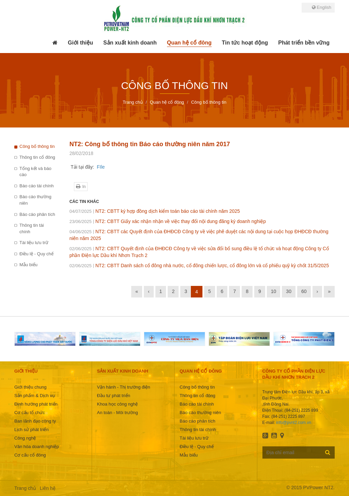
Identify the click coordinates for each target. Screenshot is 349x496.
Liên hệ (48, 488)
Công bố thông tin (37, 146)
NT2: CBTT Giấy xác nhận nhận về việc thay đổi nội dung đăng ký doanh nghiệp (168, 221)
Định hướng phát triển (36, 404)
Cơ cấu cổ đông (30, 455)
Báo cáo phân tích (37, 214)
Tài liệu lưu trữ (33, 242)
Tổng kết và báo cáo (35, 171)
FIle (101, 167)
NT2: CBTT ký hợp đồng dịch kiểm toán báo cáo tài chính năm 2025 (155, 211)
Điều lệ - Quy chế (36, 253)
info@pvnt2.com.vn (293, 422)
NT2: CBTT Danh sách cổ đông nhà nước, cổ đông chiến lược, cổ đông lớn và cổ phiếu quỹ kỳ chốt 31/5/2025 (199, 265)
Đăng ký (327, 452)
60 (304, 291)
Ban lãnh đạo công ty (35, 421)
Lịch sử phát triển (31, 429)
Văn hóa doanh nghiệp (36, 446)
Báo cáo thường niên (35, 200)
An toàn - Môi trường (117, 412)
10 (273, 291)
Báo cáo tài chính (36, 185)
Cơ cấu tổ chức (29, 412)
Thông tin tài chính (31, 228)
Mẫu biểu (28, 264)
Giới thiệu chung (30, 387)
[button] (80, 43)
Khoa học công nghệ (117, 404)
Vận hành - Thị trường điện (123, 387)
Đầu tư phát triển (113, 395)
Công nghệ (25, 438)
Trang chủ (25, 488)
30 (288, 291)
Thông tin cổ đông (37, 157)
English (321, 7)
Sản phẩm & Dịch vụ (34, 395)
